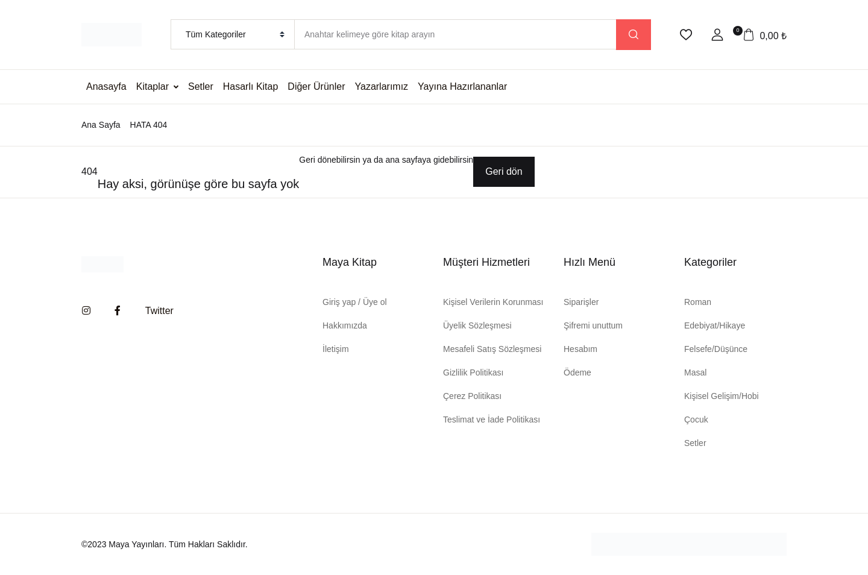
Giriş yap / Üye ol (354, 302)
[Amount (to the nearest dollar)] (455, 34)
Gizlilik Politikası (473, 372)
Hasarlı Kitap (250, 86)
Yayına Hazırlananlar (462, 86)
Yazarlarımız (382, 86)
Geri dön (503, 171)
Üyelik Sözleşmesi (477, 325)
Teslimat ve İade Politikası (491, 419)
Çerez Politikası (472, 396)
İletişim (335, 349)
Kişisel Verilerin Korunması (493, 302)
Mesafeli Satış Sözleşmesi (492, 349)
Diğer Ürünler (316, 86)
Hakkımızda (344, 325)
